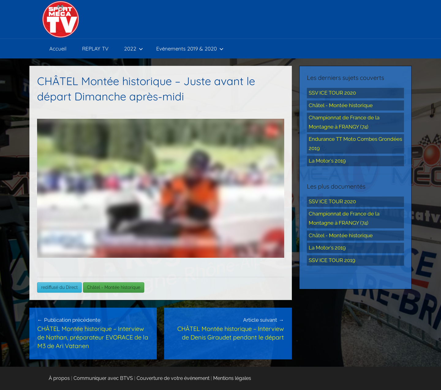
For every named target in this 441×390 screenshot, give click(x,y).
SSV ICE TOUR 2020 (332, 93)
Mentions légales (232, 378)
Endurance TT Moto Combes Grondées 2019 (355, 143)
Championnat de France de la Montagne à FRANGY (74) (344, 122)
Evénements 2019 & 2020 (190, 48)
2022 (133, 48)
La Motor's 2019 (327, 161)
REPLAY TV (95, 48)
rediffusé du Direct (59, 287)
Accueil (57, 48)
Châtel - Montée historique (113, 287)
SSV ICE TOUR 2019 (332, 260)
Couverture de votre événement (173, 378)
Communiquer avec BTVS (103, 378)
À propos (59, 378)
